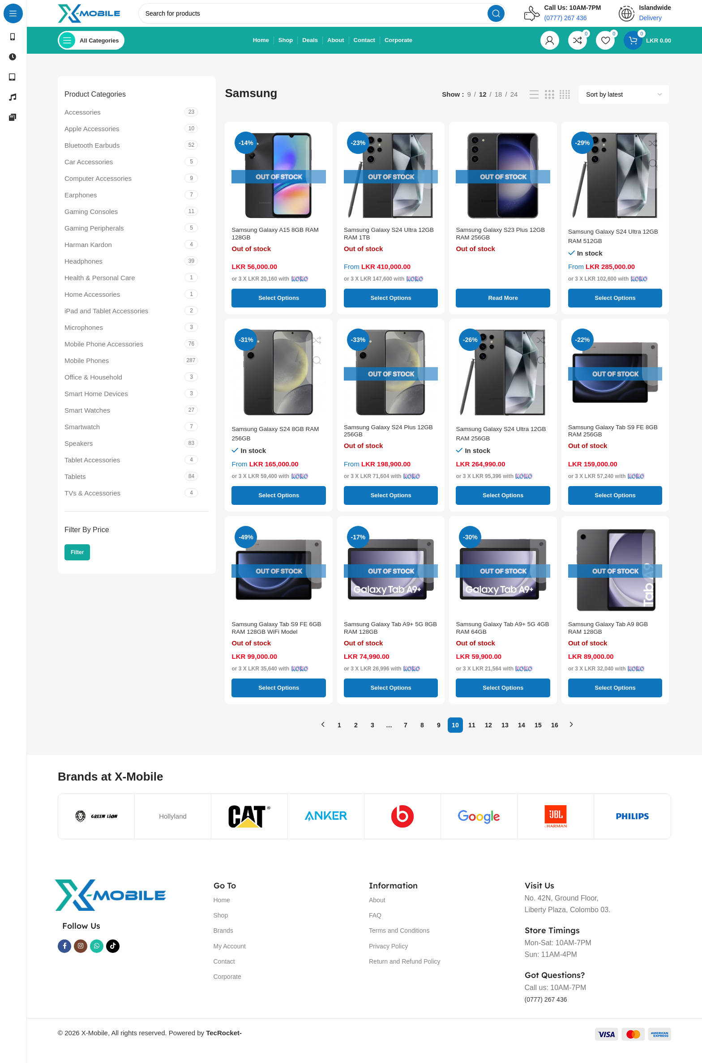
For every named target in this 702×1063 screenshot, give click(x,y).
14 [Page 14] (521, 738)
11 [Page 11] (471, 738)
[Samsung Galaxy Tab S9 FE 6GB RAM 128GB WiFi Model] (278, 579)
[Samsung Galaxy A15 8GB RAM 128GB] (278, 184)
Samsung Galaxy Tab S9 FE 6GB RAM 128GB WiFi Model (275, 639)
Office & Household (93, 386)
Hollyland (173, 829)
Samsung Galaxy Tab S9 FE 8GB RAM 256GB (610, 442)
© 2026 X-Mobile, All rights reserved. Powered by (150, 1046)
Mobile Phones (86, 369)
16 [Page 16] (554, 738)
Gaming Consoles (91, 220)
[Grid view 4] (565, 104)
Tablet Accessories (92, 469)
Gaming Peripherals (94, 237)
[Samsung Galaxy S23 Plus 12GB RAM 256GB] (503, 184)
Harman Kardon (88, 253)
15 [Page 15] (538, 738)
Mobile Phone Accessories (103, 353)
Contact (224, 974)
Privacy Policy (388, 959)
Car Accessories (88, 171)
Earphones (80, 204)
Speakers (78, 452)
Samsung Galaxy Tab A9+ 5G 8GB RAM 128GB (388, 639)
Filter (77, 561)
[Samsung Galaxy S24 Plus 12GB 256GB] (391, 381)
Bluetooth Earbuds (92, 154)
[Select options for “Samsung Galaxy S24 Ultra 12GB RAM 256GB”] (503, 504)
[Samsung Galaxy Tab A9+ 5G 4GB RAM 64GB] (503, 579)
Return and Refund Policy (405, 974)
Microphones (83, 336)
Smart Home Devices (96, 402)
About (377, 913)
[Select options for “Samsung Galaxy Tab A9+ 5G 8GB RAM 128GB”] (391, 701)
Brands (223, 944)
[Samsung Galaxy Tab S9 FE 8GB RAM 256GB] (615, 381)
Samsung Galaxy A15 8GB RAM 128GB (271, 244)
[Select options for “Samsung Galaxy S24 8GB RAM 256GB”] (278, 504)
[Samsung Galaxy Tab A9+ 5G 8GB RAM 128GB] (391, 579)
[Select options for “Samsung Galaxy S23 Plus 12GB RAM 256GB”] (503, 307)
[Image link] (110, 908)
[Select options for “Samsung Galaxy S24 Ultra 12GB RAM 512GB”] (615, 307)
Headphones (83, 270)
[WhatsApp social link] (96, 959)
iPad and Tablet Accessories (106, 320)
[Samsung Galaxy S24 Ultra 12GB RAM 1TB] (391, 184)
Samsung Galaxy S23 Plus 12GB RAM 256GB (495, 244)
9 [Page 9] (439, 738)
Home (222, 913)
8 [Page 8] (422, 738)
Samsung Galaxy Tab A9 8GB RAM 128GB (612, 639)
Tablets (75, 485)
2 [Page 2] (356, 738)
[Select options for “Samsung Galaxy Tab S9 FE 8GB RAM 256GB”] (615, 504)
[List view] (534, 104)
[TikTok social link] (113, 959)
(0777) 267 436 (549, 1012)
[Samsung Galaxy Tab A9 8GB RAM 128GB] (615, 579)
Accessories (82, 121)
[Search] (334, 18)
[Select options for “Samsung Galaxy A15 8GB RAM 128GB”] (278, 307)
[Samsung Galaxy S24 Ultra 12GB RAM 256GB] (503, 381)
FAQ (375, 928)
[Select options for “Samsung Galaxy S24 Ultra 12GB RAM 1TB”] (391, 307)
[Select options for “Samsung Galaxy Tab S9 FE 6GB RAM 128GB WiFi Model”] (278, 701)
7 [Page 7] (405, 738)
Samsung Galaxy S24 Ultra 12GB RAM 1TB (384, 244)
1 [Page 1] (339, 738)
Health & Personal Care (99, 286)
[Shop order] (624, 103)
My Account (230, 959)
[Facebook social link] (64, 959)
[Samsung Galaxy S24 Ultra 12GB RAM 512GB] (615, 184)
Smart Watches (87, 419)
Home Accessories (92, 303)
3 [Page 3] (372, 738)
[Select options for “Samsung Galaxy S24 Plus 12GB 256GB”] (391, 504)
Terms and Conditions (399, 944)
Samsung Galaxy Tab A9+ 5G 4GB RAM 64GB (500, 639)
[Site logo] (101, 17)
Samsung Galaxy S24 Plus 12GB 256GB (384, 442)
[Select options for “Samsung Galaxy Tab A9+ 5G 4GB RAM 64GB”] (503, 701)
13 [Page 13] (505, 738)
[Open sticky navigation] (91, 49)
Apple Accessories (92, 137)
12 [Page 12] (488, 738)
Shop (221, 928)
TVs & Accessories (92, 502)
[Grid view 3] (549, 104)
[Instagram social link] (80, 959)
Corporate (227, 990)
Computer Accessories (98, 187)
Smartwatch (82, 436)
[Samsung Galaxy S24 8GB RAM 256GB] (278, 381)
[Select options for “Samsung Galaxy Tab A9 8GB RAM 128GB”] (615, 701)
